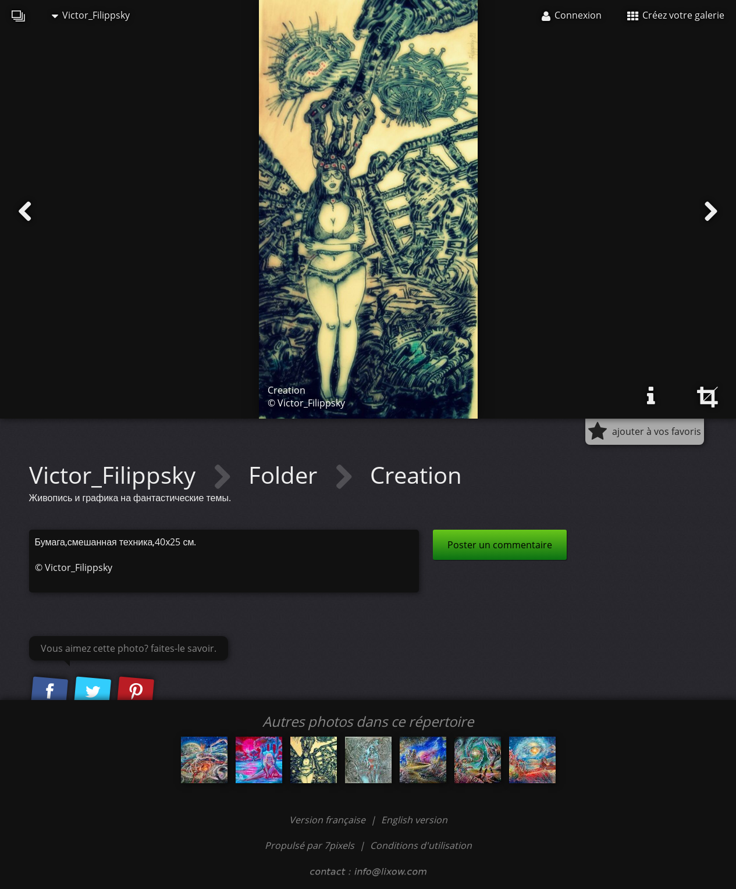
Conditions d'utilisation (421, 845)
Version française (328, 819)
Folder (285, 475)
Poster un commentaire (499, 544)
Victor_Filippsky (91, 15)
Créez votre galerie (675, 15)
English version (414, 819)
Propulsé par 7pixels (309, 845)
